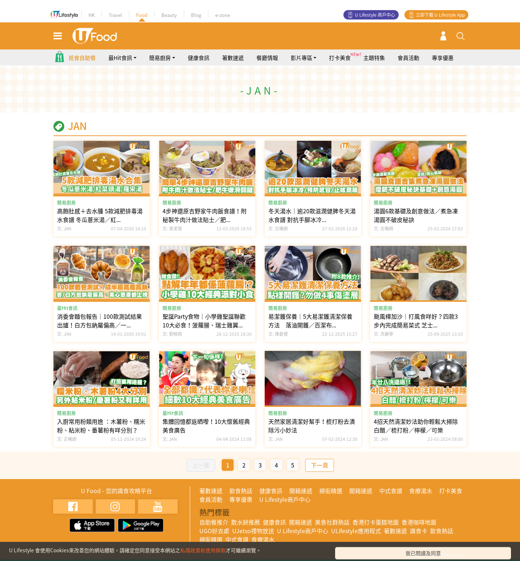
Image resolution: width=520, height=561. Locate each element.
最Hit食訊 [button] (120, 58)
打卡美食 (340, 58)
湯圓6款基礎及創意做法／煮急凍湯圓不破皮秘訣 (416, 215)
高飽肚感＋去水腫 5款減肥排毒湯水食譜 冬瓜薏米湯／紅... (100, 215)
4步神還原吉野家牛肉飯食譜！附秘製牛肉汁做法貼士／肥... (204, 215)
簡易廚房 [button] (160, 58)
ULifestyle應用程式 (356, 530)
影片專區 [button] (301, 58)
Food (141, 15)
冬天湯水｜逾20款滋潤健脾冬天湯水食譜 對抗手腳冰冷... (312, 215)
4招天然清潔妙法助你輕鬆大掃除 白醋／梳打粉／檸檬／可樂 (416, 425)
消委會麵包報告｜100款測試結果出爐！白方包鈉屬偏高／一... (99, 320)
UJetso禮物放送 (253, 530)
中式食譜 (390, 490)
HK (91, 15)
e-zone (222, 15)
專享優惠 (443, 58)
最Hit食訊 (67, 307)
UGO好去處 (214, 530)
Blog (196, 15)
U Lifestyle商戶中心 (285, 499)
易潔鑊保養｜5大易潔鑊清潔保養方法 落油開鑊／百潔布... (310, 320)
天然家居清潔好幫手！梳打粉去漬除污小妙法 (311, 425)
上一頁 (200, 465)
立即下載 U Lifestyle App (440, 15)
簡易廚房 (66, 202)
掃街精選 (330, 490)
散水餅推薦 (245, 522)
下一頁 (319, 465)
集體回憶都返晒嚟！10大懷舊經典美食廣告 (206, 425)
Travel (115, 15)
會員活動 (408, 58)
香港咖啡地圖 (419, 522)
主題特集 (374, 58)
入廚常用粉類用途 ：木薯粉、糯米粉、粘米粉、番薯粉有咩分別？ (101, 425)
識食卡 (418, 530)
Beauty (169, 15)
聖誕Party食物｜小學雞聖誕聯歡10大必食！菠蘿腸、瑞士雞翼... (204, 320)
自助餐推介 (213, 522)
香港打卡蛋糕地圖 (375, 522)
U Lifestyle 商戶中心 (375, 15)
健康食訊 (198, 58)
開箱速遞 (300, 490)
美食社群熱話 (332, 522)
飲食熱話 (240, 490)
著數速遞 (233, 58)
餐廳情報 (267, 58)
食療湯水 (420, 490)
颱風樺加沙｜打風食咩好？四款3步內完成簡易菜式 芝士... (416, 320)
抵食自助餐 (82, 58)
